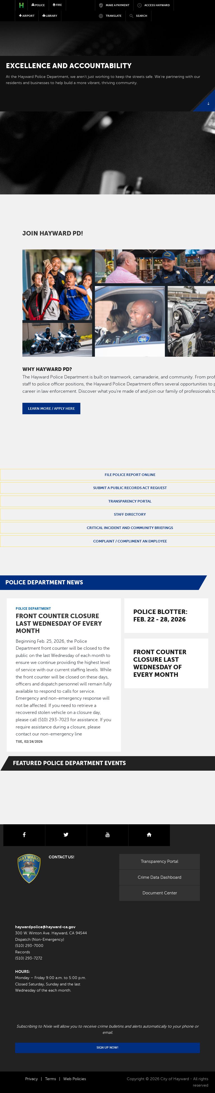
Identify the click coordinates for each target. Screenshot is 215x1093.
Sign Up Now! (107, 1047)
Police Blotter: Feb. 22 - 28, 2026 (160, 615)
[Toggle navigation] (192, 21)
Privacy (31, 1079)
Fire (57, 4)
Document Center (159, 893)
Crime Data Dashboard (159, 877)
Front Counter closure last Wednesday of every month (59, 623)
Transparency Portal (159, 861)
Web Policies (74, 1079)
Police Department (33, 608)
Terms (50, 1079)
